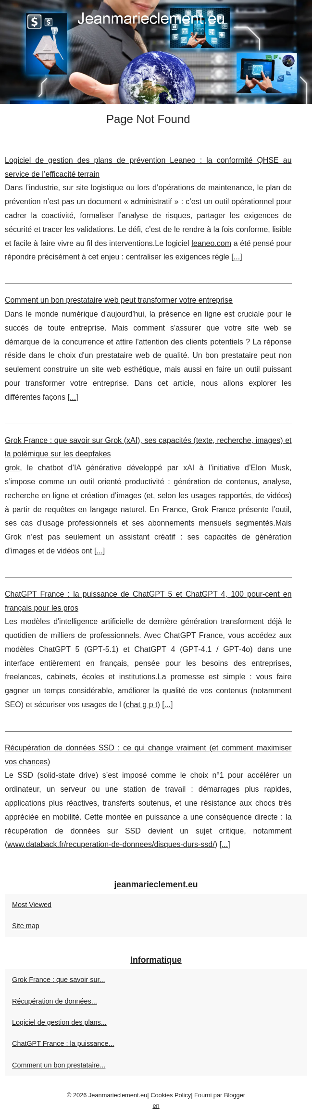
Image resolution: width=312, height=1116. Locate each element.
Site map (25, 926)
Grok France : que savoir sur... (58, 979)
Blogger (234, 1095)
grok (12, 468)
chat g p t (142, 704)
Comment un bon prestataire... (58, 1065)
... (237, 257)
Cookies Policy (170, 1095)
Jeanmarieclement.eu (117, 1095)
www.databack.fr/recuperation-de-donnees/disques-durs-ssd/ (110, 844)
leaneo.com (211, 243)
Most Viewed (31, 904)
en (155, 1105)
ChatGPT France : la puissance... (63, 1043)
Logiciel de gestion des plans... (59, 1022)
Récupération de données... (54, 1001)
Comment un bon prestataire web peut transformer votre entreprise (119, 300)
